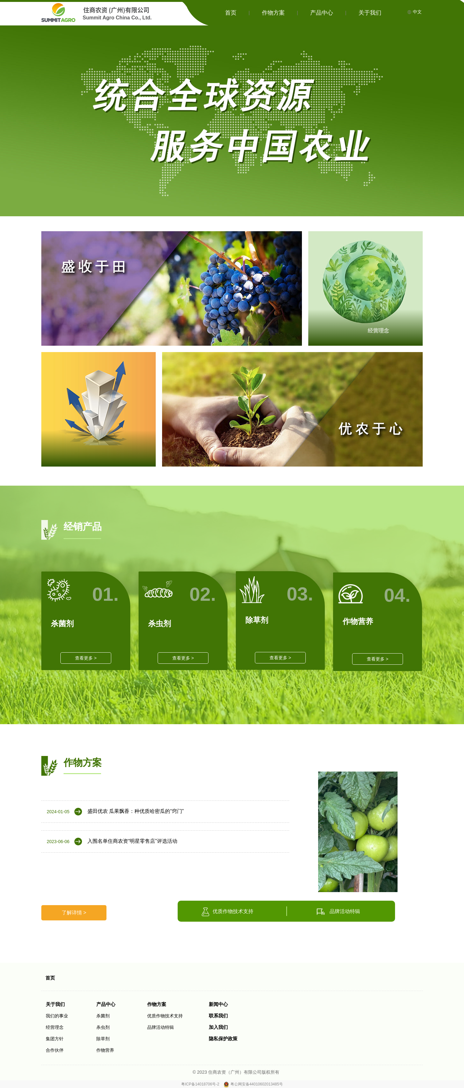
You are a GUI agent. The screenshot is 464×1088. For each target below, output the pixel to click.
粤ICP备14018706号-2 (200, 1084)
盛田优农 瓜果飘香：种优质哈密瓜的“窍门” (135, 811)
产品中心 (321, 13)
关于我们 (369, 13)
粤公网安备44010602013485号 (256, 1084)
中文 (414, 11)
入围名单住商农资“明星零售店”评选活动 (132, 841)
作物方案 (273, 13)
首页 (230, 13)
